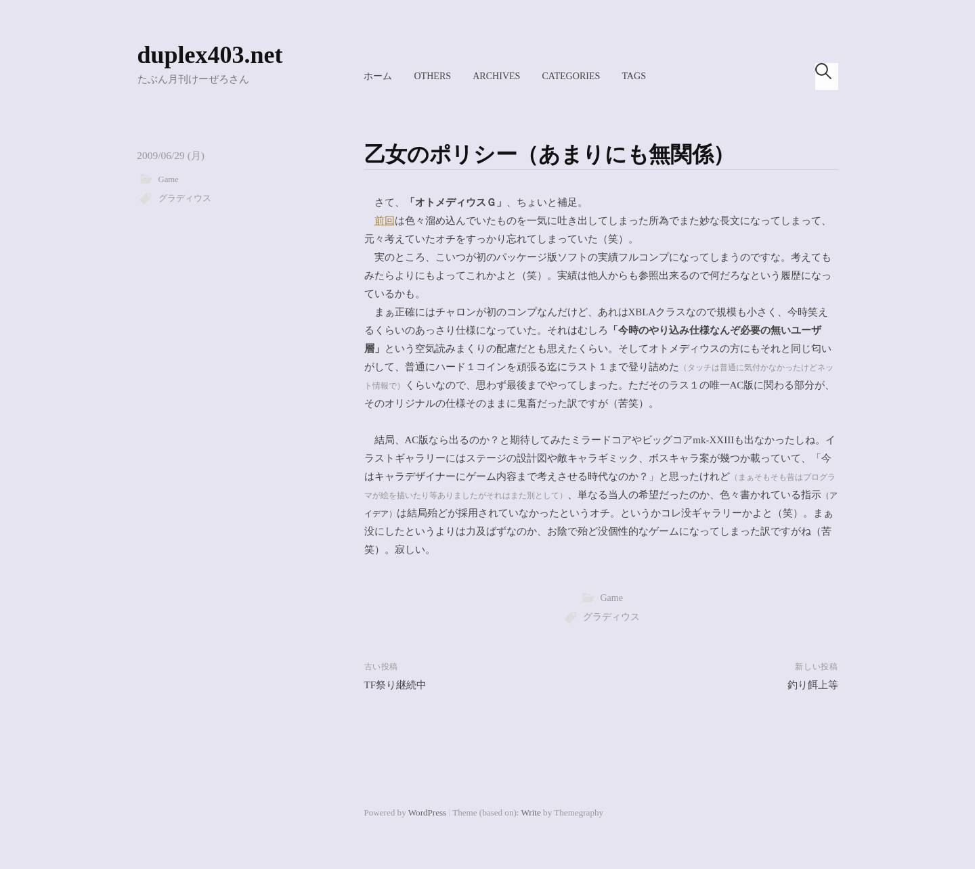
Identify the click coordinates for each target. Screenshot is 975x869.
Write (531, 812)
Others (432, 75)
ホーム (378, 75)
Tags (634, 75)
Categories (571, 75)
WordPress (427, 812)
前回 (384, 220)
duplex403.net (210, 54)
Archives (496, 75)
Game (168, 179)
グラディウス (184, 198)
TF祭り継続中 (395, 684)
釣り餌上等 (812, 684)
